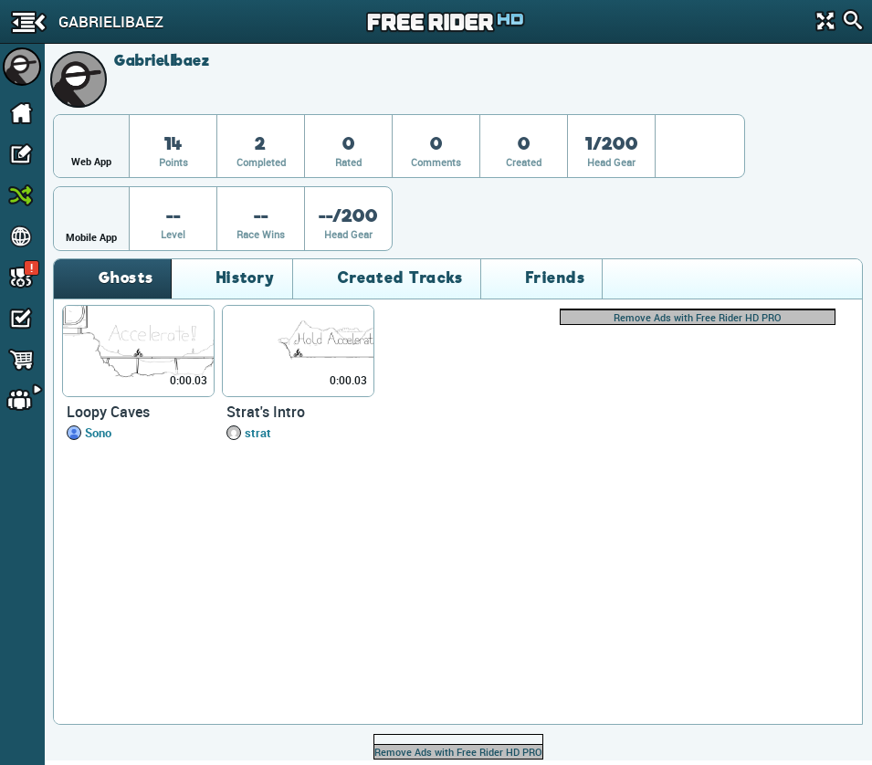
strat (258, 432)
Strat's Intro (265, 412)
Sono (98, 432)
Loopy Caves (108, 412)
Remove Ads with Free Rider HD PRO (698, 317)
